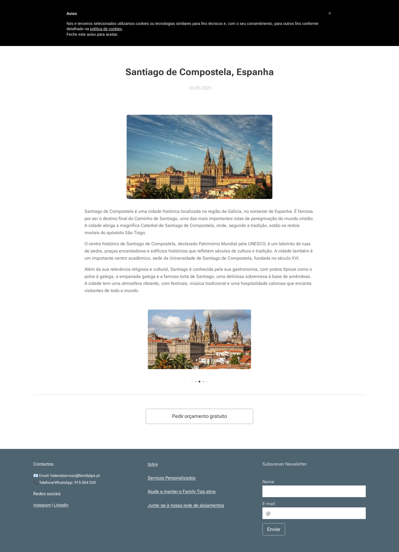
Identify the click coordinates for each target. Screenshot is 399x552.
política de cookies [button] (106, 29)
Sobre (153, 464)
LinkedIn (61, 505)
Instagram (42, 505)
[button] (329, 13)
